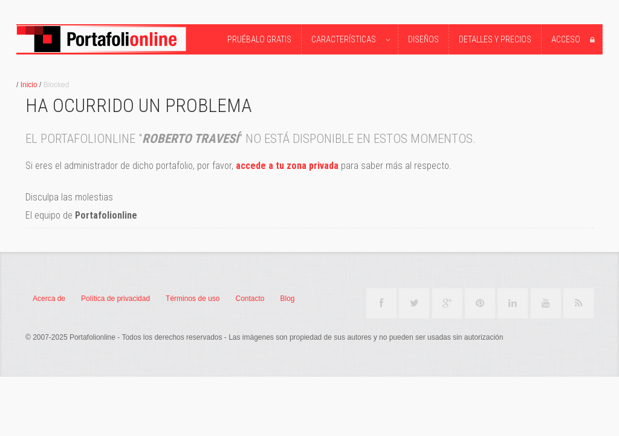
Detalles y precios (495, 39)
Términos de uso (192, 298)
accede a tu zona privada (287, 165)
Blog (287, 298)
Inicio (29, 85)
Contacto (249, 298)
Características (352, 40)
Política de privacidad (115, 298)
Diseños (423, 39)
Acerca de (49, 298)
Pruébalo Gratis (259, 39)
